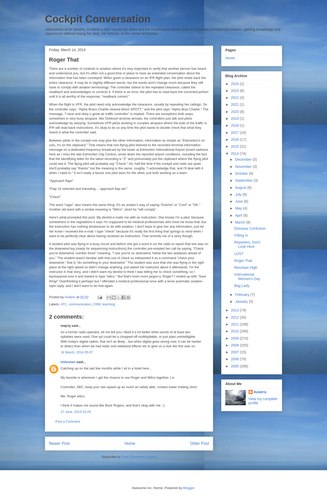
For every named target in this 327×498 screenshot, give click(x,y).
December (243, 159)
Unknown (68, 362)
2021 (235, 104)
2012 (235, 317)
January (242, 301)
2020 (235, 112)
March (240, 222)
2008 (235, 345)
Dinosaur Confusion (250, 228)
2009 (235, 338)
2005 (235, 366)
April (239, 215)
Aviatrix (260, 392)
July (238, 194)
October (242, 173)
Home (130, 443)
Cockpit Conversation (97, 19)
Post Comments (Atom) (139, 457)
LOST (239, 254)
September (244, 180)
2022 (235, 98)
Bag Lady (241, 286)
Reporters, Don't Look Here (247, 244)
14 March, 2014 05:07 (77, 352)
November (243, 167)
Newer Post (59, 443)
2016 (235, 139)
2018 (235, 125)
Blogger (188, 488)
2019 (235, 119)
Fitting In (241, 235)
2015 (235, 146)
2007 (235, 352)
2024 (235, 84)
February (242, 295)
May (239, 208)
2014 (235, 154)
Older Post (199, 443)
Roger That (243, 261)
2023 (235, 91)
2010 (235, 331)
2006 (235, 359)
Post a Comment (67, 421)
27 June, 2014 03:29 (76, 412)
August (241, 188)
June (239, 201)
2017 (235, 133)
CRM (97, 304)
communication (80, 304)
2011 (235, 324)
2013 (235, 310)
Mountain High (245, 267)
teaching (108, 304)
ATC (64, 304)
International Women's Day (247, 276)
